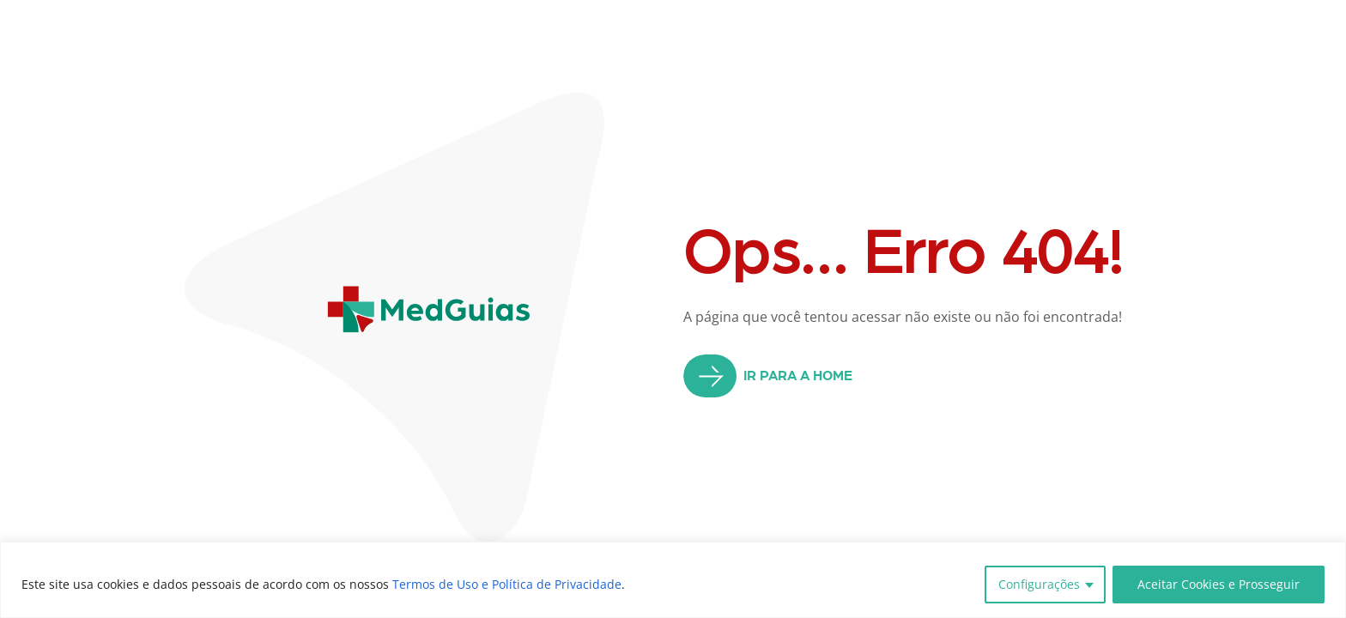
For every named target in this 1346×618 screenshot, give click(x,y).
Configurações (1039, 584)
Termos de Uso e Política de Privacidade (506, 584)
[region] (673, 580)
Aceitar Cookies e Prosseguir (1218, 584)
